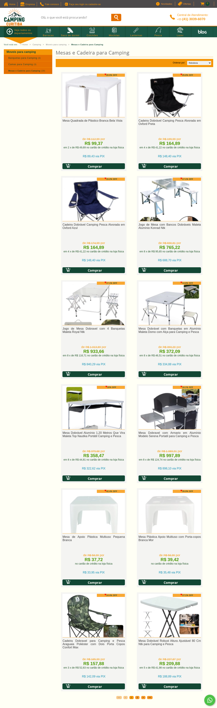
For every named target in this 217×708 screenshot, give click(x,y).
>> (150, 489)
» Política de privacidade (72, 594)
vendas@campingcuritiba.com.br (135, 601)
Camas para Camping (22, 64)
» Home (9, 585)
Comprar (83, 166)
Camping (37, 45)
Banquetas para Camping (24, 58)
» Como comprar (67, 589)
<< (119, 489)
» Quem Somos (13, 589)
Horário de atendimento (130, 608)
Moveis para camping (56, 45)
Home (25, 45)
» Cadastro (63, 585)
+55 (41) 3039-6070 (128, 587)
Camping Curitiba (116, 662)
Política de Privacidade (71, 555)
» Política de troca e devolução (76, 598)
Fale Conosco (123, 594)
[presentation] (78, 542)
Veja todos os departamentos (19, 32)
